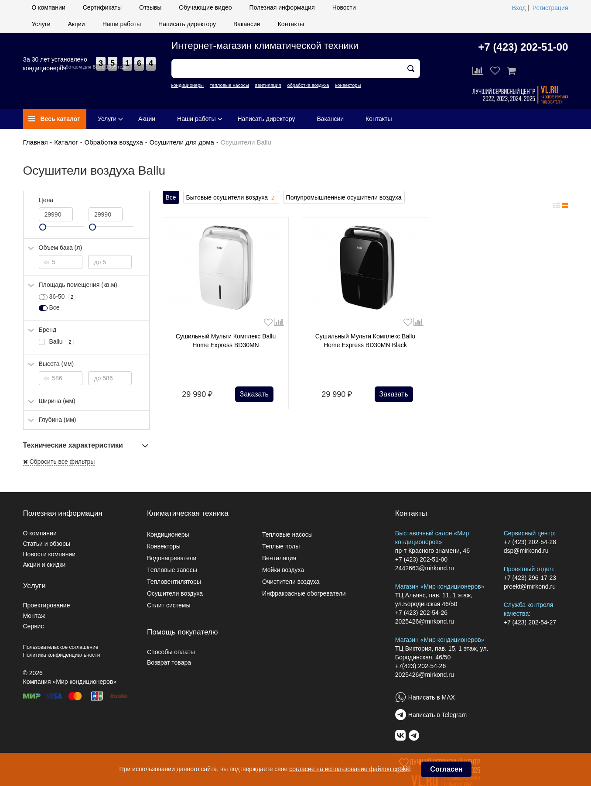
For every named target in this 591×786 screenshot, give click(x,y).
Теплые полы (281, 546)
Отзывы (150, 7)
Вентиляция (279, 558)
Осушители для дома (181, 142)
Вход (519, 7)
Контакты (291, 24)
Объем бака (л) (60, 247)
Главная (35, 142)
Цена (46, 199)
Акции (76, 24)
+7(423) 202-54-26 (420, 665)
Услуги (41, 24)
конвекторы (348, 85)
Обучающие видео (205, 7)
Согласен (446, 769)
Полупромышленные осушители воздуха (344, 197)
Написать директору (187, 24)
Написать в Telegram (437, 714)
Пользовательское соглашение (61, 647)
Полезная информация (282, 7)
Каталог (66, 142)
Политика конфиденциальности (61, 655)
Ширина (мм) (57, 400)
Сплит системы (169, 605)
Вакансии (246, 24)
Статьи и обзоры (46, 543)
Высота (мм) (56, 363)
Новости (344, 7)
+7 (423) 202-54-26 (421, 612)
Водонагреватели (171, 558)
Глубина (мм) (57, 419)
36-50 (57, 297)
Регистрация (550, 7)
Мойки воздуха (283, 569)
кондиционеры (187, 85)
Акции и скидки (44, 564)
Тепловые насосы (287, 534)
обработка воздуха (308, 85)
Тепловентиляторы (174, 581)
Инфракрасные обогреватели (304, 593)
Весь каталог (54, 119)
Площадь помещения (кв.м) (78, 284)
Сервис (33, 626)
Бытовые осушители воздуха (231, 198)
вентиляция (268, 85)
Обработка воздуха (113, 142)
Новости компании (49, 554)
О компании (48, 7)
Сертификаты (102, 7)
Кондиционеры (168, 534)
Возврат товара (169, 662)
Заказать (254, 394)
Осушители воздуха (175, 593)
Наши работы (121, 24)
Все (171, 197)
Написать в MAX (431, 697)
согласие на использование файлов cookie (349, 768)
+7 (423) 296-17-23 (530, 577)
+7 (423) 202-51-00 (523, 47)
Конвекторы (164, 546)
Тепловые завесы (172, 569)
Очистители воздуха (291, 581)
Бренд (48, 329)
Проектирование (46, 605)
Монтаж (34, 615)
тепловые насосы (229, 85)
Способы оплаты (171, 651)
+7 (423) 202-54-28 (530, 541)
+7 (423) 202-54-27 (530, 622)
